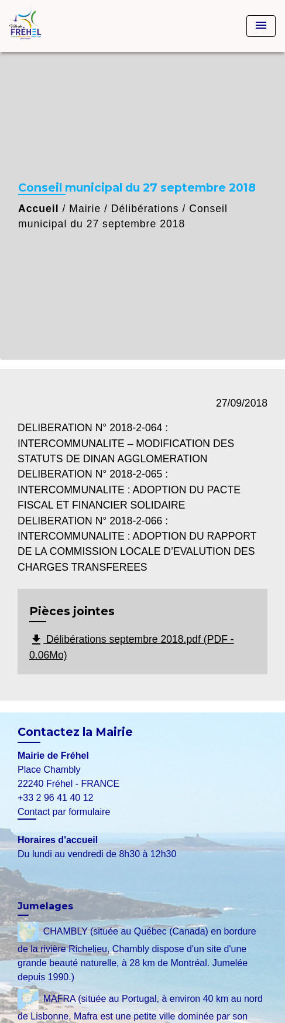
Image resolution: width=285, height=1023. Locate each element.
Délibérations (145, 208)
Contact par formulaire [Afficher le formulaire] (64, 812)
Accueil (38, 208)
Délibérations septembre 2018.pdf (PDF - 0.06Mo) (131, 646)
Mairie (85, 208)
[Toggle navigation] (261, 26)
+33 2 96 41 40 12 (55, 798)
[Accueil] (53, 26)
